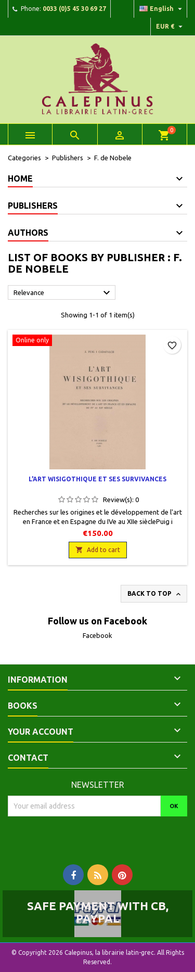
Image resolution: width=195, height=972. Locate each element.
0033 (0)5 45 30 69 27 (74, 8)
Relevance (63, 293)
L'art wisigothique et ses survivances (97, 479)
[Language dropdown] (162, 9)
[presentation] (95, 836)
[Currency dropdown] (170, 26)
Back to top (155, 594)
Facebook (97, 635)
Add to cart (97, 550)
